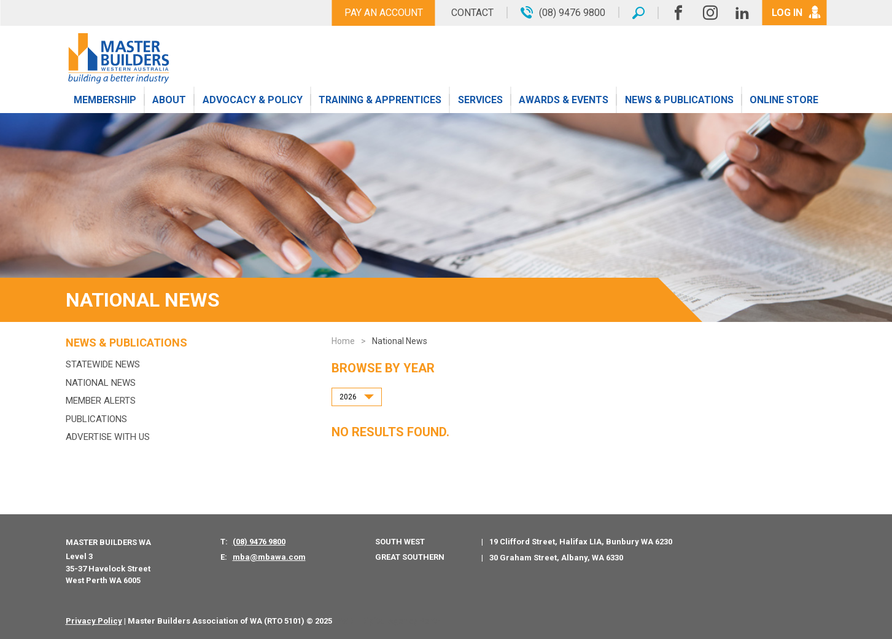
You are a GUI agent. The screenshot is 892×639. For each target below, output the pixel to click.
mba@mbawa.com (269, 557)
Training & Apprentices (380, 100)
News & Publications (679, 100)
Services (480, 100)
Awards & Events (563, 100)
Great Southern (409, 557)
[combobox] (357, 397)
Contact (472, 12)
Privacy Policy (94, 620)
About (169, 100)
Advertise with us (108, 436)
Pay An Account (383, 12)
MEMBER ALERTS (101, 400)
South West (400, 541)
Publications (96, 419)
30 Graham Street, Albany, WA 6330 (556, 557)
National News (101, 382)
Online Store (784, 100)
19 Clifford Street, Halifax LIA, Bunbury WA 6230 (580, 541)
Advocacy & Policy (253, 100)
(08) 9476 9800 (259, 541)
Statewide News (103, 364)
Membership (105, 100)
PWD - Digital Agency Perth (388, 620)
